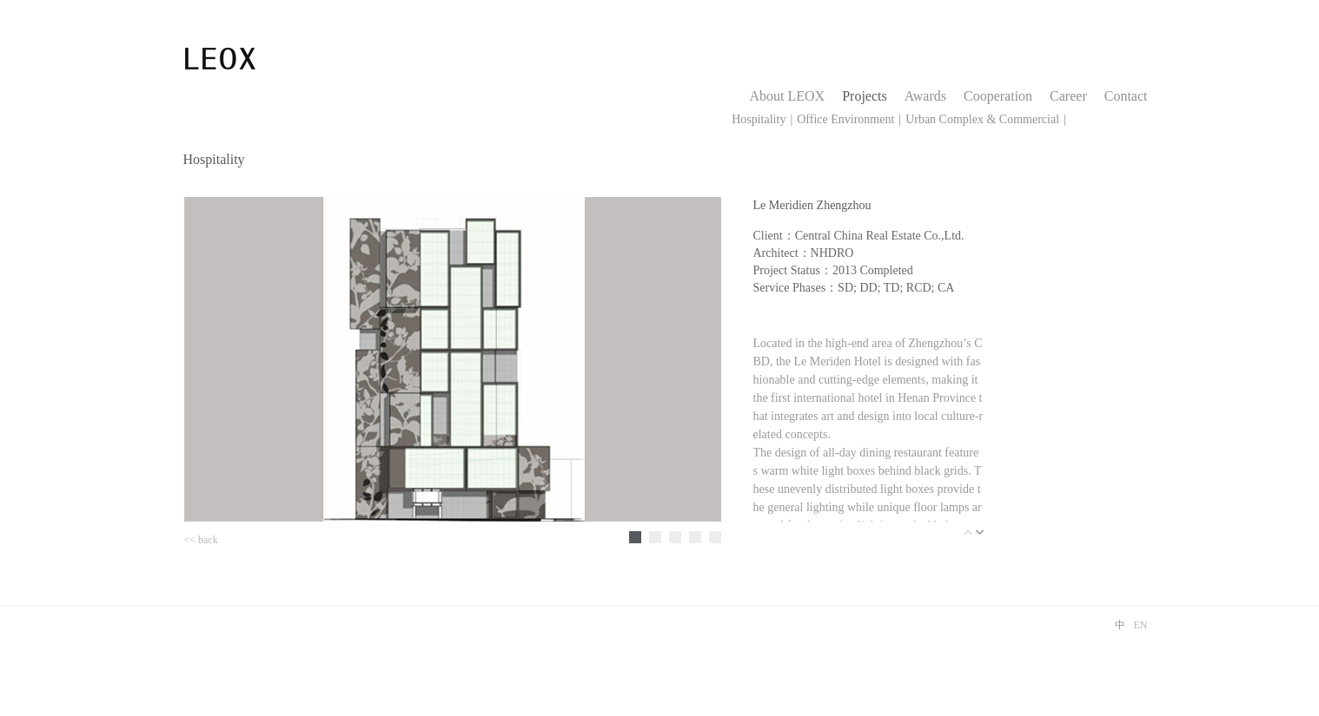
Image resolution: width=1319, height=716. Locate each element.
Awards (925, 96)
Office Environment (845, 119)
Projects (864, 96)
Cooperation (998, 96)
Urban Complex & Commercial (982, 119)
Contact (1126, 96)
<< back (201, 540)
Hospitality (758, 119)
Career (1068, 96)
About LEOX (787, 96)
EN (1141, 625)
